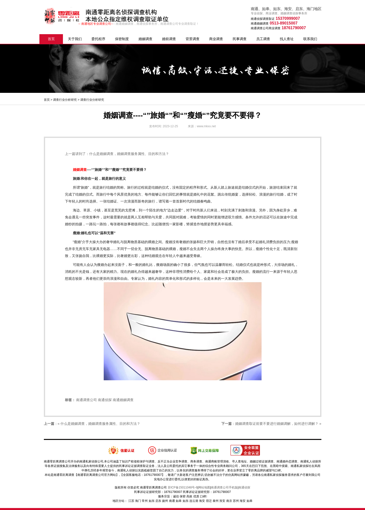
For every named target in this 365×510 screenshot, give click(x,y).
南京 (229, 501)
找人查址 (287, 39)
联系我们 (310, 39)
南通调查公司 (86, 400)
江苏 (131, 501)
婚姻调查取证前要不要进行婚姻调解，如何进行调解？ (276, 424)
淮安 (222, 501)
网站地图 (204, 487)
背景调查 (192, 39)
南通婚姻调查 (123, 400)
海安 (202, 501)
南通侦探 (105, 400)
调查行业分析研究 (65, 100)
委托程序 (98, 39)
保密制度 (122, 39)
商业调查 (216, 39)
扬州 (165, 501)
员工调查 (263, 39)
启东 (158, 501)
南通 (172, 501)
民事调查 (240, 39)
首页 (51, 39)
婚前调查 (169, 39)
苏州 (236, 501)
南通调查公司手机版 (224, 487)
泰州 (216, 501)
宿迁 (209, 501)
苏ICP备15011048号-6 (182, 487)
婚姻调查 (145, 39)
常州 (145, 501)
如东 (152, 501)
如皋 (179, 501)
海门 (138, 501)
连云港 (193, 501)
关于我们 (75, 39)
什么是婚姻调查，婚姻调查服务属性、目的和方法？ (129, 154)
